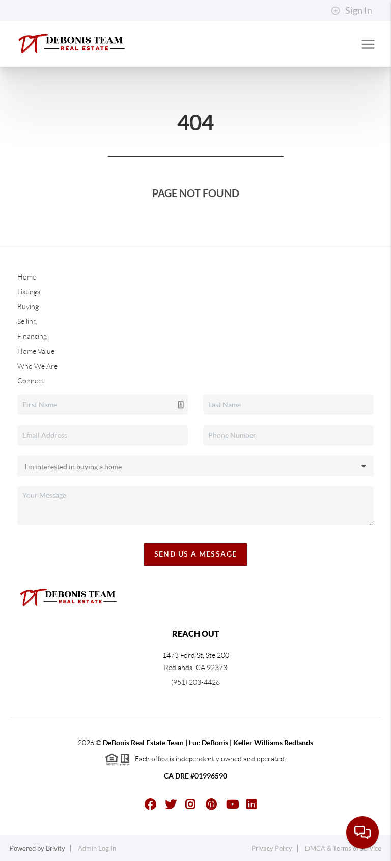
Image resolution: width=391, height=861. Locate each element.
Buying (28, 306)
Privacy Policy (272, 848)
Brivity (55, 848)
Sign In (351, 11)
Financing (32, 336)
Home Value (35, 351)
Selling (27, 321)
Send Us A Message (195, 554)
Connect (30, 381)
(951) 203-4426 (195, 682)
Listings (28, 292)
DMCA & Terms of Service (343, 848)
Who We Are (37, 366)
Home (26, 277)
